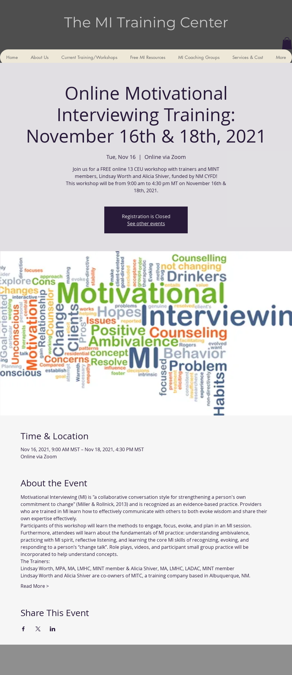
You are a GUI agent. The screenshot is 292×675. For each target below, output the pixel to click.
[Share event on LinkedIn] (52, 628)
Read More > (35, 586)
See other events (146, 223)
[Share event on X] (38, 628)
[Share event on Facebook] (23, 628)
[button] (287, 43)
